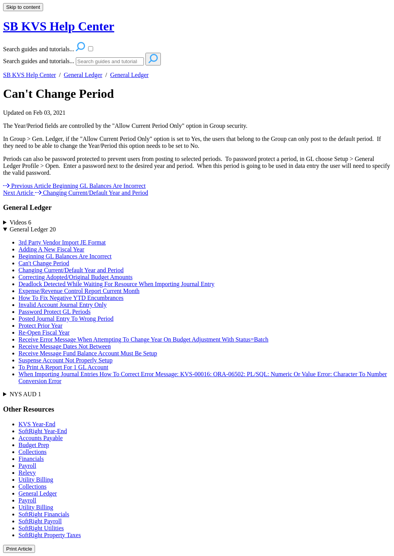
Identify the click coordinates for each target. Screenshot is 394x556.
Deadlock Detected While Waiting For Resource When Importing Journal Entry (116, 284)
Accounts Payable (40, 438)
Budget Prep (33, 445)
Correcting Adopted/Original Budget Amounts (75, 277)
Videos (20, 222)
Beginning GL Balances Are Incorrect (65, 256)
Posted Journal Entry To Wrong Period (66, 318)
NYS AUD (25, 394)
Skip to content (23, 7)
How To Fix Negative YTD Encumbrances (71, 298)
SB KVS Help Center (29, 75)
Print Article (19, 549)
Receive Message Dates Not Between (64, 346)
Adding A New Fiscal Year (51, 249)
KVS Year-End (36, 424)
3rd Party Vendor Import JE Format (62, 242)
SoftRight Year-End (42, 431)
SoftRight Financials (43, 514)
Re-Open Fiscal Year (44, 332)
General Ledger (83, 75)
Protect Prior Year (40, 325)
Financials (31, 459)
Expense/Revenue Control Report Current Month (79, 291)
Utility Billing (35, 479)
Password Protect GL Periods (54, 311)
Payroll (27, 465)
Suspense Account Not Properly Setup (65, 360)
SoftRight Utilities (41, 528)
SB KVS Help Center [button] (58, 26)
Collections (32, 452)
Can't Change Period (58, 93)
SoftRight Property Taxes (49, 535)
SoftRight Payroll (40, 521)
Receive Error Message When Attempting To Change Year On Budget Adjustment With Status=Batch (143, 339)
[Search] (110, 61)
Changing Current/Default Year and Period (71, 270)
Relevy (27, 472)
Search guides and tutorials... (38, 61)
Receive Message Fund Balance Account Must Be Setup (87, 353)
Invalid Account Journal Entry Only (62, 304)
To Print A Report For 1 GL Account (63, 367)
